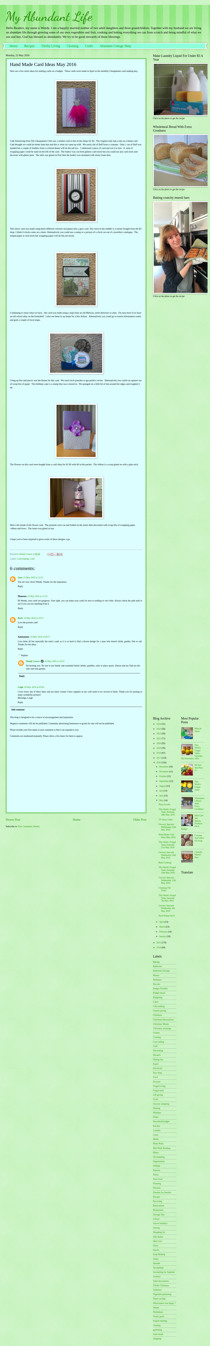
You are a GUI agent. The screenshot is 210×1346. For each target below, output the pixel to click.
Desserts (157, 1055)
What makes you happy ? (164, 1303)
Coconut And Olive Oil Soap (199, 838)
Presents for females (162, 1192)
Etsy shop (157, 1073)
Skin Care (157, 1241)
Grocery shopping (161, 1104)
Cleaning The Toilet (165, 889)
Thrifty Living (50, 46)
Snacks (156, 1250)
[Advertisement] (163, 351)
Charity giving (159, 1010)
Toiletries (157, 1290)
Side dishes (158, 1237)
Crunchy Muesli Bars (198, 855)
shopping (157, 1338)
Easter (156, 1064)
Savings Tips (159, 1214)
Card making (23, 559)
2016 (158, 762)
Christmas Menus (161, 1024)
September (164, 781)
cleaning (157, 1325)
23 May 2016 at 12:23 (33, 577)
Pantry (156, 1174)
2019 (158, 748)
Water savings (159, 1298)
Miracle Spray (198, 730)
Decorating (158, 1050)
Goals (155, 1099)
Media (156, 1139)
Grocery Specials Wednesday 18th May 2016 (167, 855)
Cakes (156, 1002)
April (162, 922)
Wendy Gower (33, 661)
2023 (158, 729)
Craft (32, 559)
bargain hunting (160, 1321)
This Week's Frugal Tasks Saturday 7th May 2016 (167, 898)
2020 (158, 743)
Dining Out (158, 1059)
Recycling (157, 1201)
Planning (157, 1183)
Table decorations (161, 1281)
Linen (155, 1135)
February (163, 931)
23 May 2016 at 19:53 (33, 618)
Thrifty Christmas (161, 1285)
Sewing (156, 1228)
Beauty (156, 975)
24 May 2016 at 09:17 (40, 637)
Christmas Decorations (163, 1019)
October (163, 776)
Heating (156, 1108)
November (164, 771)
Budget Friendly (160, 988)
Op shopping (159, 1157)
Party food (157, 1179)
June (161, 795)
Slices (155, 1245)
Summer (157, 1276)
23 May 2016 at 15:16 (37, 596)
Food (155, 1077)
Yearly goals (158, 1316)
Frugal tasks (158, 1090)
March (162, 927)
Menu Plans (158, 1143)
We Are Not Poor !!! (199, 768)
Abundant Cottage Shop (115, 46)
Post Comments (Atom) (28, 826)
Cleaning (72, 46)
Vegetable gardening (162, 1294)
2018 (158, 753)
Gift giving (158, 1095)
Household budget (161, 1121)
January (163, 936)
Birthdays (157, 980)
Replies (24, 655)
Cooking (157, 1037)
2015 (158, 942)
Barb (20, 618)
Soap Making (159, 1254)
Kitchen (156, 1126)
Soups (156, 1259)
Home (14, 46)
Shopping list (159, 1232)
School (156, 1219)
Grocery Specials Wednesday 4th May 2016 (167, 908)
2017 (158, 758)
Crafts (89, 46)
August (162, 786)
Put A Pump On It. (167, 915)
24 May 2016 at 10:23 (55, 661)
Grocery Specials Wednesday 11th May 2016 (167, 880)
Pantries (156, 1170)
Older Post (139, 819)
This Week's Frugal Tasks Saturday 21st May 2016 (167, 845)
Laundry (157, 1130)
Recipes (29, 46)
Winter (156, 1307)
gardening (157, 1330)
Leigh (20, 687)
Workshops (158, 1312)
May (161, 800)
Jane (20, 577)
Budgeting (157, 997)
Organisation (159, 1161)
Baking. (156, 962)
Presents (156, 1188)
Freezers (157, 1081)
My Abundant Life (49, 16)
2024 (158, 724)
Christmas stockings (162, 1028)
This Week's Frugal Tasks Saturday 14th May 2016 (167, 870)
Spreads (156, 1263)
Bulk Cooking (165, 862)
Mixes (156, 1152)
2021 (158, 738)
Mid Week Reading (161, 1148)
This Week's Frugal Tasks (198, 785)
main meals (158, 1334)
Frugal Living (159, 1086)
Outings (156, 1166)
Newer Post (13, 819)
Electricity (157, 1068)
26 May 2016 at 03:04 (34, 687)
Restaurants (158, 1210)
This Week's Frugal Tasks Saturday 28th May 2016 (167, 812)
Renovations (158, 1205)
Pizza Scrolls (164, 804)
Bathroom (157, 966)
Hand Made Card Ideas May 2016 (167, 836)
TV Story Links (166, 819)
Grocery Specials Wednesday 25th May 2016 (167, 827)
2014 (158, 947)
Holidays (157, 1112)
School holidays (160, 1223)
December (164, 766)
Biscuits (156, 984)
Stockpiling (158, 1268)
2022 (158, 733)
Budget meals (159, 993)
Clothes (156, 1033)
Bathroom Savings (161, 971)
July (161, 791)
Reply (20, 586)
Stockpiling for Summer (164, 1272)
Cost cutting (158, 1042)
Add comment (18, 709)
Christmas (157, 1015)
